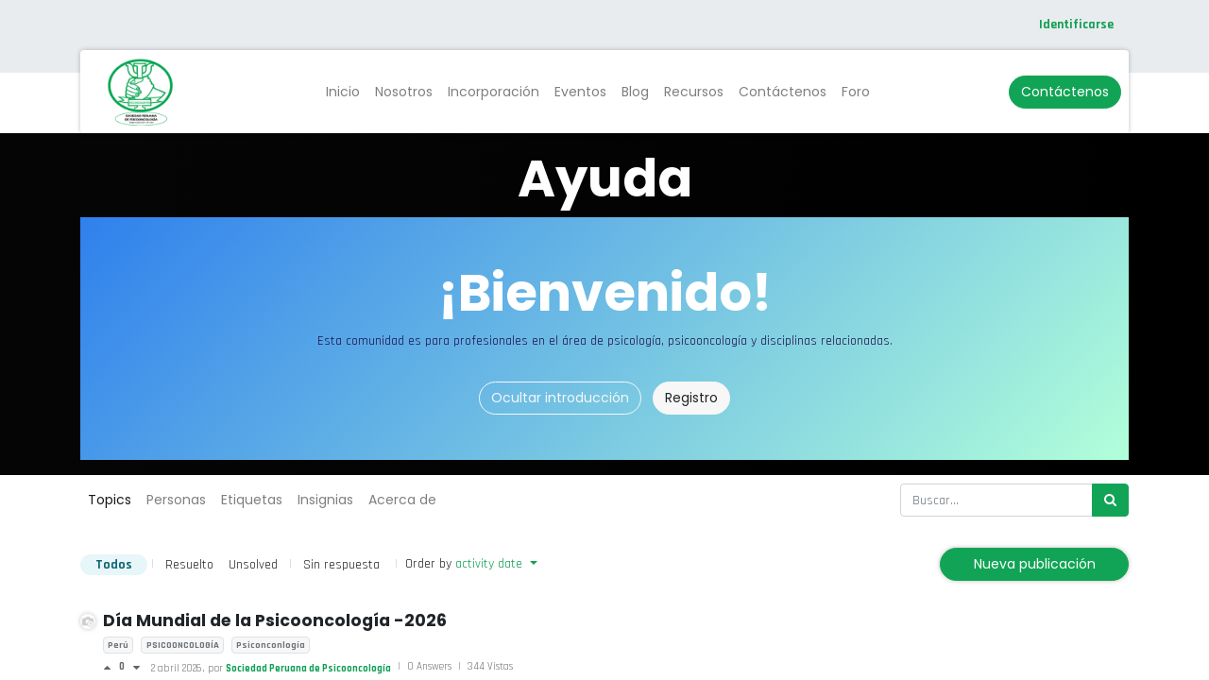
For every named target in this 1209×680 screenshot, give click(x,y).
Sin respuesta (341, 564)
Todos (113, 564)
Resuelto (189, 564)
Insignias (325, 499)
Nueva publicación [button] (1035, 563)
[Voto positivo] (111, 667)
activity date (490, 563)
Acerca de (402, 499)
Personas (176, 499)
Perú (118, 645)
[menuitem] (342, 92)
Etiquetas (251, 499)
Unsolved (253, 564)
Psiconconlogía (270, 645)
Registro (691, 397)
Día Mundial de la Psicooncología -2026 (275, 620)
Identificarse (1076, 24)
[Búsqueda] (1110, 500)
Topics (109, 499)
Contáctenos (1065, 91)
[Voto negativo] (136, 667)
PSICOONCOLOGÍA (182, 645)
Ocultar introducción (560, 397)
